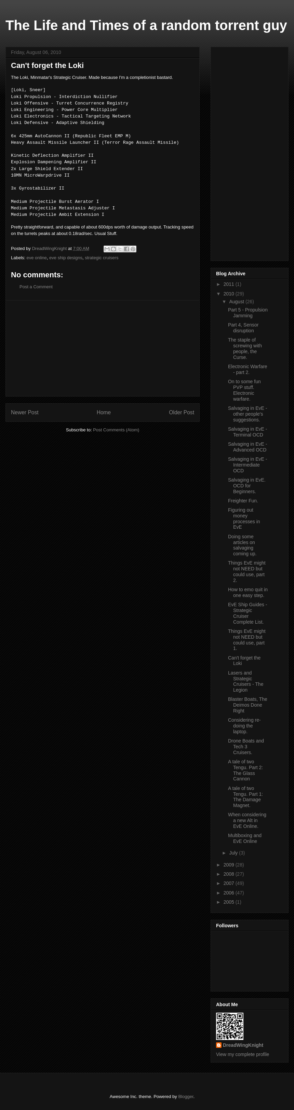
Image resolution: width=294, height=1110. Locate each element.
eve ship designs (65, 257)
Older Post (181, 412)
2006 (230, 893)
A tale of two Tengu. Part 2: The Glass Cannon (245, 770)
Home (104, 412)
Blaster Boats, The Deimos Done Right (247, 704)
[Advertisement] (102, 348)
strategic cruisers (101, 257)
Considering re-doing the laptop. (244, 725)
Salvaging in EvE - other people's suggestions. (247, 413)
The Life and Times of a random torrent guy (146, 25)
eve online (37, 257)
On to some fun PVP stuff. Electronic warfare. (244, 390)
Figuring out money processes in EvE (244, 518)
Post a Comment (36, 286)
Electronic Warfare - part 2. (247, 369)
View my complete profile (242, 1054)
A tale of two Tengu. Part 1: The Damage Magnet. (245, 797)
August (237, 301)
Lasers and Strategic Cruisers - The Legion (245, 681)
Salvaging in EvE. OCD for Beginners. (247, 485)
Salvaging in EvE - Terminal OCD (247, 432)
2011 (230, 284)
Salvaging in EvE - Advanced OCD (247, 447)
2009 (230, 865)
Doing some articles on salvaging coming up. (242, 545)
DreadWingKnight (243, 1045)
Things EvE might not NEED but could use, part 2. (247, 571)
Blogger (185, 1096)
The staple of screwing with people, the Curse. (245, 348)
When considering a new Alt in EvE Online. (247, 820)
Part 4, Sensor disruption (243, 327)
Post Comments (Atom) (116, 429)
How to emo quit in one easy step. (248, 592)
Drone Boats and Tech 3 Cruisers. (246, 746)
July (234, 853)
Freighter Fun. (243, 500)
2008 (230, 874)
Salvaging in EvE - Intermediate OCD (247, 464)
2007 (230, 883)
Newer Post (25, 412)
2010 (230, 293)
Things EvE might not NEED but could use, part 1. (247, 639)
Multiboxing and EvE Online (245, 838)
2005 (230, 902)
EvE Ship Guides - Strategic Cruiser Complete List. (247, 613)
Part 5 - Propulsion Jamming (248, 312)
